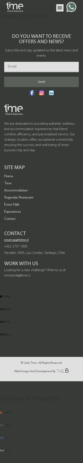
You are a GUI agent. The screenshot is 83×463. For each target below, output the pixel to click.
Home (8, 176)
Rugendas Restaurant (18, 197)
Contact (9, 218)
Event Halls (11, 204)
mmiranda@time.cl (17, 275)
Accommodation (16, 190)
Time (8, 183)
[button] (60, 8)
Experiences (12, 211)
